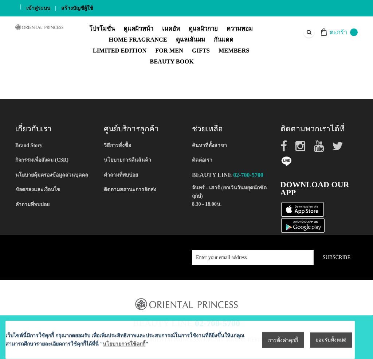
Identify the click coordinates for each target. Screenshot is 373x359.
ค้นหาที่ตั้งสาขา (209, 145)
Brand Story (28, 145)
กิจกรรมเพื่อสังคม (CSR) (41, 160)
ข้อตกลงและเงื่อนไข (37, 189)
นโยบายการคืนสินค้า (127, 160)
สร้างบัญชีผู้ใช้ (77, 8)
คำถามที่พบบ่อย (32, 204)
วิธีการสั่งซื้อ (117, 145)
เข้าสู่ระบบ (38, 8)
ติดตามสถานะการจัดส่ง (130, 189)
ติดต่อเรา (202, 160)
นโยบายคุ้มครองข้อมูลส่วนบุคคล (51, 175)
